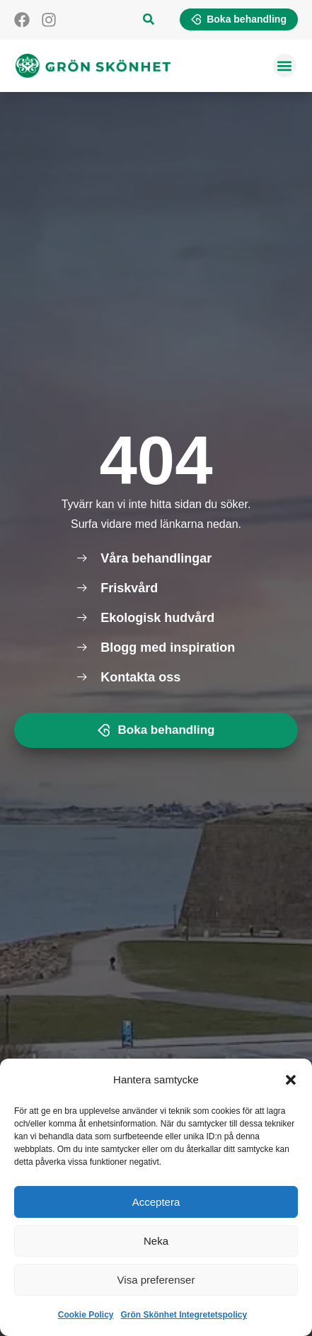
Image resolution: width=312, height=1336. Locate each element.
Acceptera (156, 1202)
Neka (156, 1241)
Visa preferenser (156, 1280)
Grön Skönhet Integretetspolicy (184, 1315)
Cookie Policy (86, 1315)
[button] (291, 1080)
